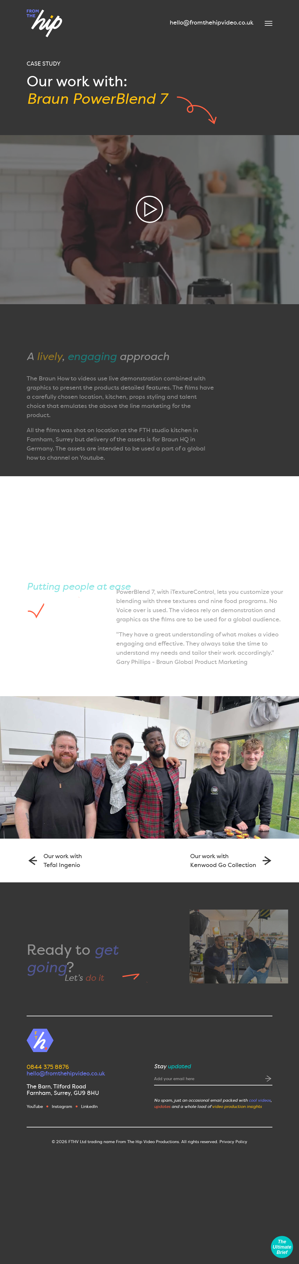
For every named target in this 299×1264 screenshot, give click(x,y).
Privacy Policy (233, 1141)
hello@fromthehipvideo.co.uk (211, 22)
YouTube (35, 1106)
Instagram (62, 1106)
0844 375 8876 (48, 1067)
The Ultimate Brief (282, 1247)
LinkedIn (89, 1106)
